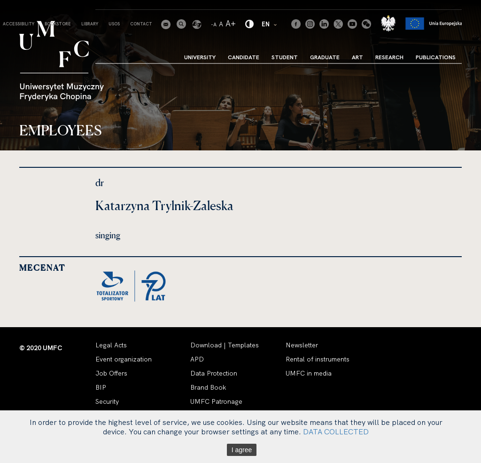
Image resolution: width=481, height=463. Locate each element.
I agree (242, 450)
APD (197, 359)
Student (285, 57)
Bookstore (58, 23)
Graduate (325, 57)
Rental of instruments (317, 359)
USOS (114, 23)
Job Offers (111, 373)
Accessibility (18, 23)
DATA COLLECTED (336, 431)
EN (270, 24)
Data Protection (213, 373)
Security (107, 401)
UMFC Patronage (216, 401)
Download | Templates (224, 345)
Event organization (123, 359)
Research (389, 57)
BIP (100, 387)
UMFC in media (309, 373)
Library (89, 23)
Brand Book (208, 387)
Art (357, 57)
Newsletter (302, 345)
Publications (436, 57)
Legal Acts (111, 345)
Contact (141, 23)
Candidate (243, 57)
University (200, 57)
